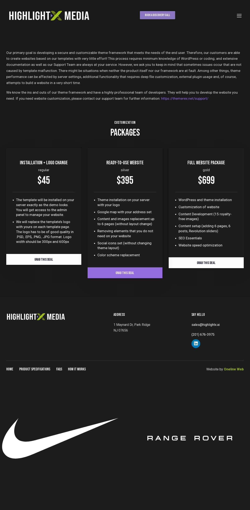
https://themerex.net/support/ (184, 98)
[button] (239, 16)
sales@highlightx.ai (205, 325)
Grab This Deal (43, 260)
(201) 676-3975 (202, 335)
